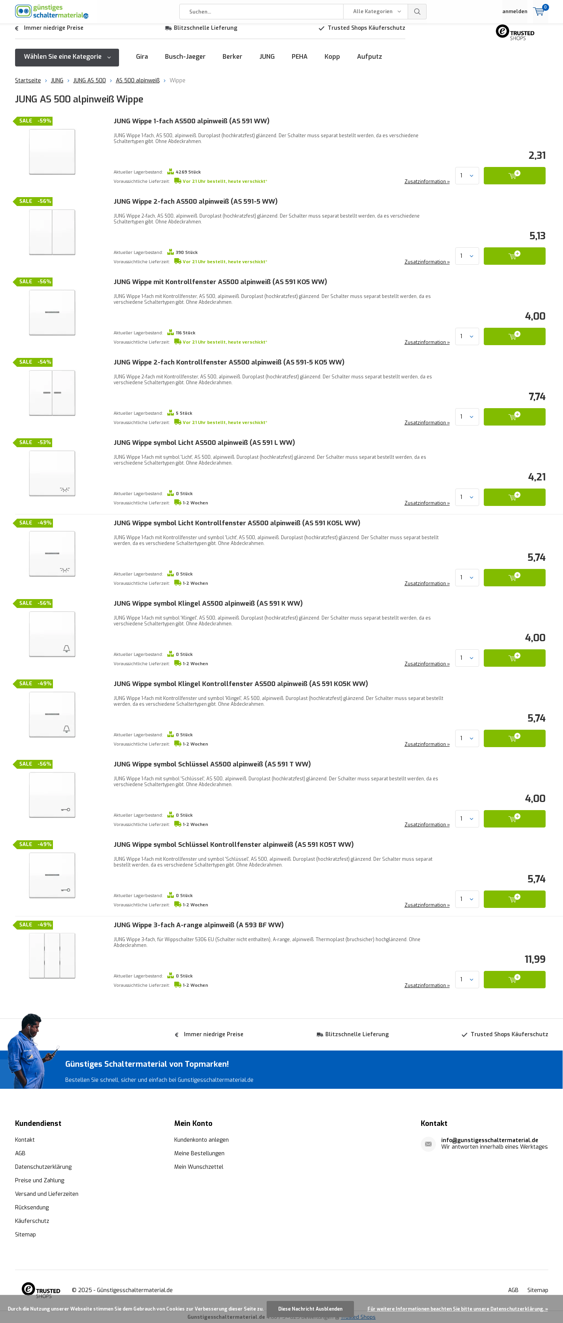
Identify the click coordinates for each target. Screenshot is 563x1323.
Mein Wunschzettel (198, 1166)
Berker (232, 62)
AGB (20, 1153)
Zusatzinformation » (426, 187)
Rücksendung (32, 1207)
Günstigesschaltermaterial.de (135, 1290)
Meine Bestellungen (199, 1153)
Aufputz (369, 62)
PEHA (300, 62)
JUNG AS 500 (89, 86)
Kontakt (25, 1139)
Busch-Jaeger (185, 62)
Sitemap (25, 1234)
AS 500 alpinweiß (138, 86)
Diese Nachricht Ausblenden (310, 1309)
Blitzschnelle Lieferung (205, 33)
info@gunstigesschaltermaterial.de (489, 1140)
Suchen (417, 11)
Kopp (332, 62)
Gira (142, 62)
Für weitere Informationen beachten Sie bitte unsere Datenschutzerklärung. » (457, 1309)
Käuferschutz (32, 1220)
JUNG (267, 62)
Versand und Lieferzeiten (46, 1193)
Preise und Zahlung (39, 1180)
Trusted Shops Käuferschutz (366, 33)
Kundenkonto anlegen (201, 1139)
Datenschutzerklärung (43, 1166)
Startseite (28, 86)
